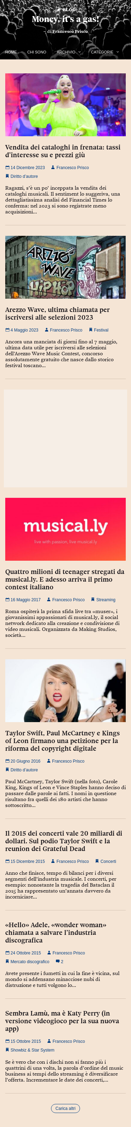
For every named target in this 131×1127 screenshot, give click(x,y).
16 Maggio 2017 (23, 599)
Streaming (106, 599)
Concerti (108, 861)
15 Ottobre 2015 (23, 1041)
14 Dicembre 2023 (25, 167)
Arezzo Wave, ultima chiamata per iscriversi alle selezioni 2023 (57, 313)
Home (11, 52)
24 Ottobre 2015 (23, 953)
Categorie (102, 52)
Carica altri (65, 1108)
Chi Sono (36, 52)
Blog (65, 9)
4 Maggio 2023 (21, 330)
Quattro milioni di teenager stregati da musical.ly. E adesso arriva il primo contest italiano (64, 579)
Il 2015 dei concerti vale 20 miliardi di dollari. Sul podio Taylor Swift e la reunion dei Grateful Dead (63, 841)
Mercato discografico (29, 961)
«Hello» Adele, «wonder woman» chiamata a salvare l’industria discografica (55, 932)
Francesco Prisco (70, 31)
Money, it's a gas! (65, 19)
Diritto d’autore (24, 176)
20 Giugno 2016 (23, 761)
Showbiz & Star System (32, 1050)
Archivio (66, 52)
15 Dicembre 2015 (25, 861)
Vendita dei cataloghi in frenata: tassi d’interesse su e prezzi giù (63, 151)
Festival (101, 330)
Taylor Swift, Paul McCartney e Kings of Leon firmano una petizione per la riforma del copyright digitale (62, 740)
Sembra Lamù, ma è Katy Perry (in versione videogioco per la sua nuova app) (62, 1021)
